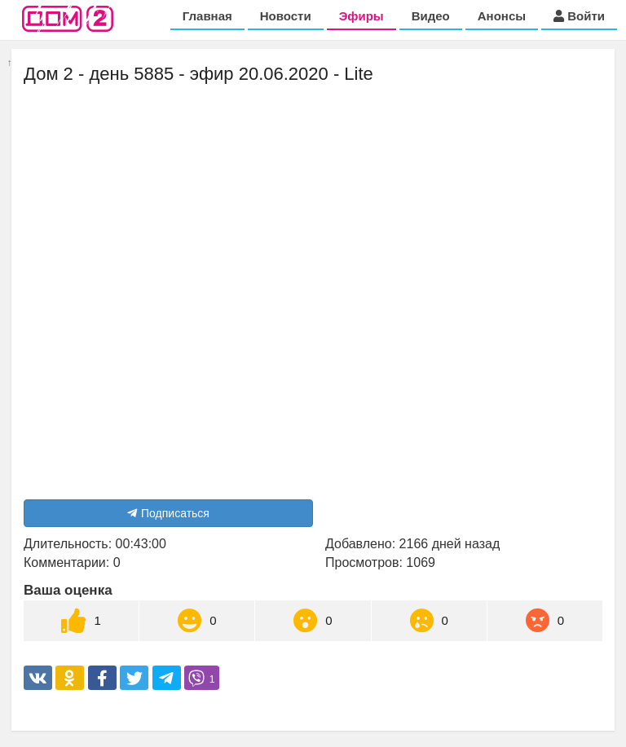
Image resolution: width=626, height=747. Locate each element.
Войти (579, 16)
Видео (431, 16)
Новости (285, 16)
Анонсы (502, 16)
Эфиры (361, 16)
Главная (207, 16)
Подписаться (168, 513)
